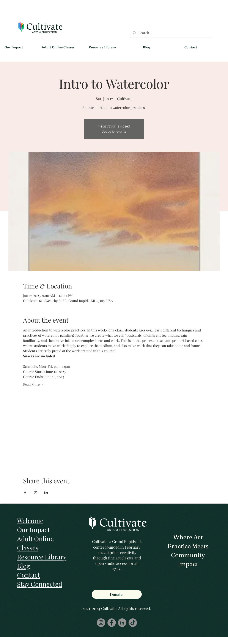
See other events (114, 131)
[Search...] (170, 33)
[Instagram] (101, 622)
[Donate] (117, 594)
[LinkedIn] (122, 622)
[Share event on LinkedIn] (46, 492)
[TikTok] (133, 622)
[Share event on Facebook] (25, 492)
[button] (102, 47)
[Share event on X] (36, 492)
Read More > (33, 384)
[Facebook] (111, 622)
